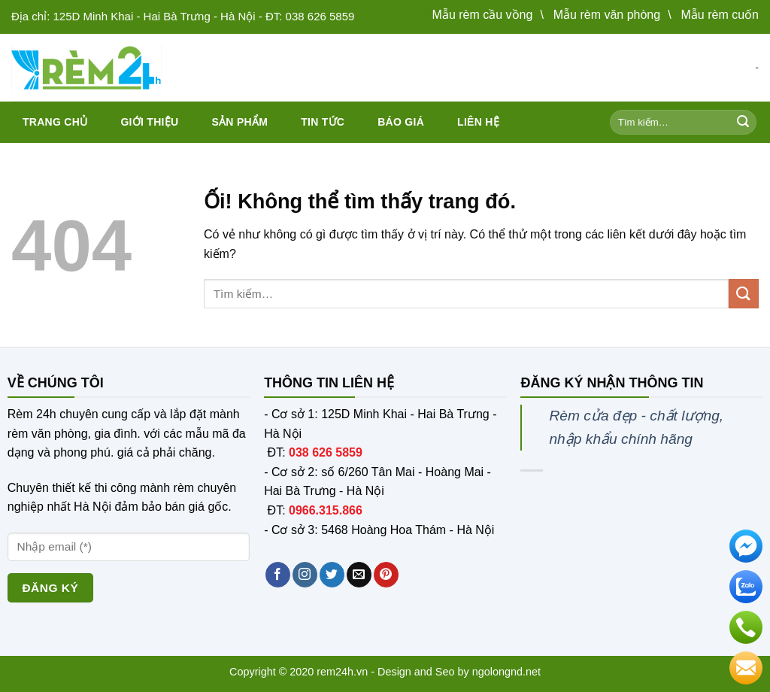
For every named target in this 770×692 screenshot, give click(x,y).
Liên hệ (478, 122)
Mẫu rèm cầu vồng (482, 14)
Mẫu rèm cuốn (720, 14)
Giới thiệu (149, 122)
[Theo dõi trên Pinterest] (386, 574)
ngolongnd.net (506, 672)
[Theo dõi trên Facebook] (277, 574)
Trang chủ (55, 122)
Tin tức (322, 122)
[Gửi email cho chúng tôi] (359, 574)
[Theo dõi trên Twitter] (332, 574)
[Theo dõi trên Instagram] (305, 574)
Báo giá (400, 122)
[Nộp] (743, 122)
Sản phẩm (239, 122)
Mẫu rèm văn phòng (606, 14)
